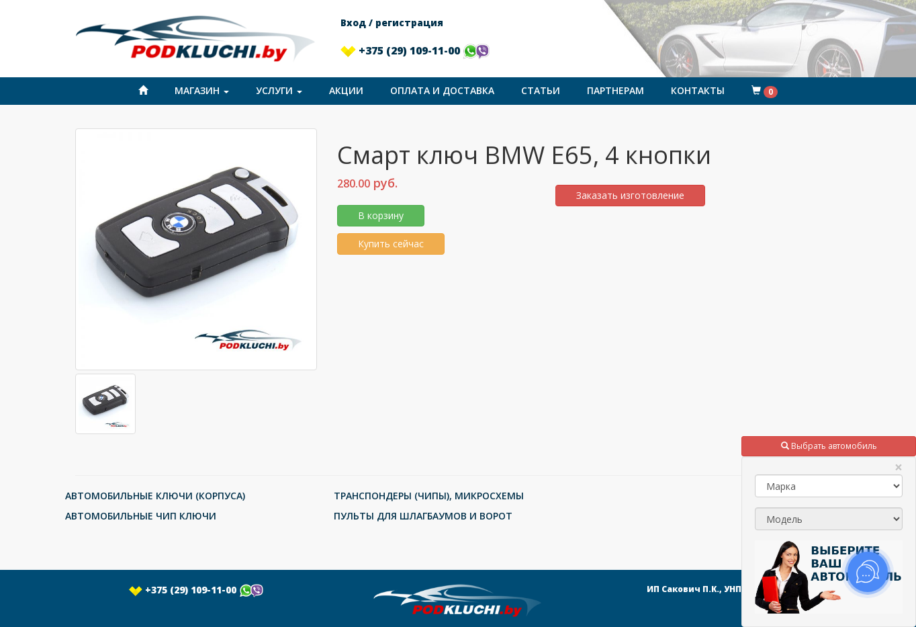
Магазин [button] (202, 90)
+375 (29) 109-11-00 (415, 50)
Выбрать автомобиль (829, 446)
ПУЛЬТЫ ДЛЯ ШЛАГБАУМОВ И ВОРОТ (423, 515)
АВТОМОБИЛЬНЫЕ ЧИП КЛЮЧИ (140, 515)
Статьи (540, 90)
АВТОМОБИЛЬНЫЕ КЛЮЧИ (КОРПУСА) (155, 495)
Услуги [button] (279, 90)
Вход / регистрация (391, 22)
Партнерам (615, 90)
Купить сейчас (391, 243)
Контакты (698, 90)
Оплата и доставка (442, 90)
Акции (346, 90)
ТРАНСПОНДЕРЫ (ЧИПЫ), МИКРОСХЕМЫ (429, 495)
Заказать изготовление (630, 195)
